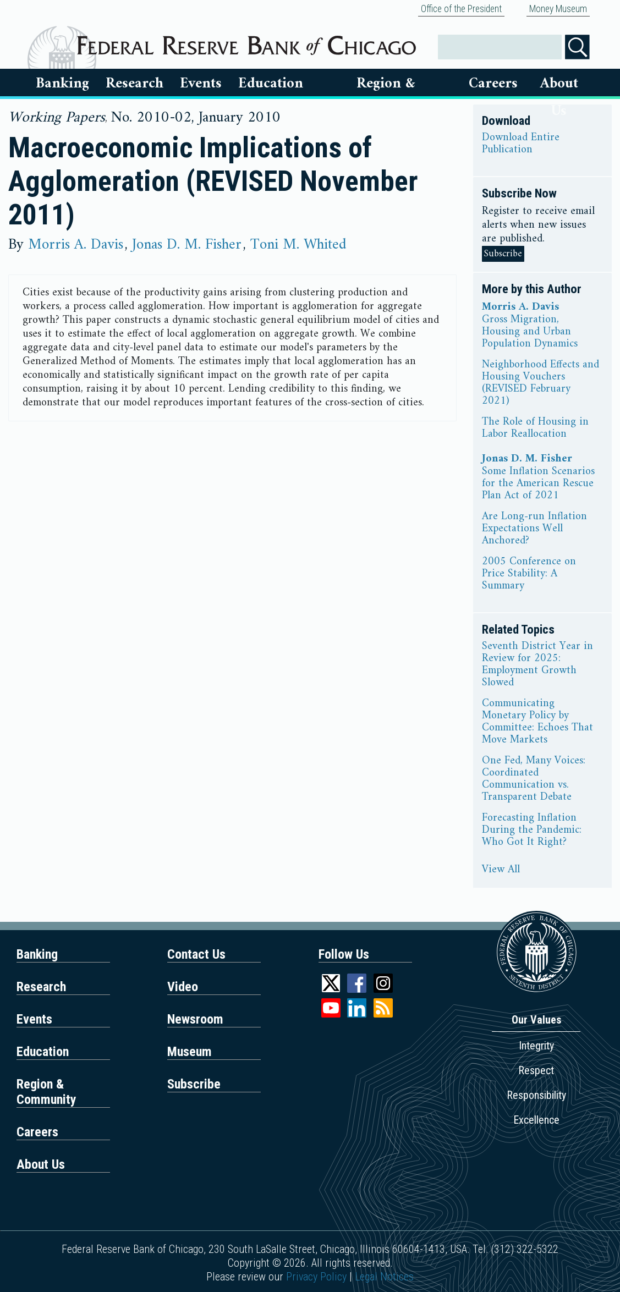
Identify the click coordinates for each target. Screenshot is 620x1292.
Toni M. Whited (298, 245)
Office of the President (461, 8)
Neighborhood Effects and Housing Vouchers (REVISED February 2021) (540, 383)
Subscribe (503, 254)
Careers (493, 83)
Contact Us (196, 954)
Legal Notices (384, 1276)
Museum (189, 1051)
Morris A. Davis (75, 245)
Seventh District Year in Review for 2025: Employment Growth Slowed (537, 665)
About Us (559, 83)
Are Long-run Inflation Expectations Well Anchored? (534, 529)
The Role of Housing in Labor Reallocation (535, 428)
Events (201, 83)
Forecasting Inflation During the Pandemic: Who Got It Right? (531, 830)
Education (270, 83)
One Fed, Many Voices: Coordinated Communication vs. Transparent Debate (533, 779)
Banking (62, 83)
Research (134, 83)
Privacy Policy (316, 1276)
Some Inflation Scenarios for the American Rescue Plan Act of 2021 (538, 484)
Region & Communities (386, 83)
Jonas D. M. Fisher (187, 245)
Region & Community (46, 1091)
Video (182, 986)
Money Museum (558, 8)
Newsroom (195, 1019)
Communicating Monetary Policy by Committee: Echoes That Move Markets (537, 722)
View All (501, 870)
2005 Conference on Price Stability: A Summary (529, 574)
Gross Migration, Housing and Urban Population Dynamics (530, 332)
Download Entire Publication (520, 144)
